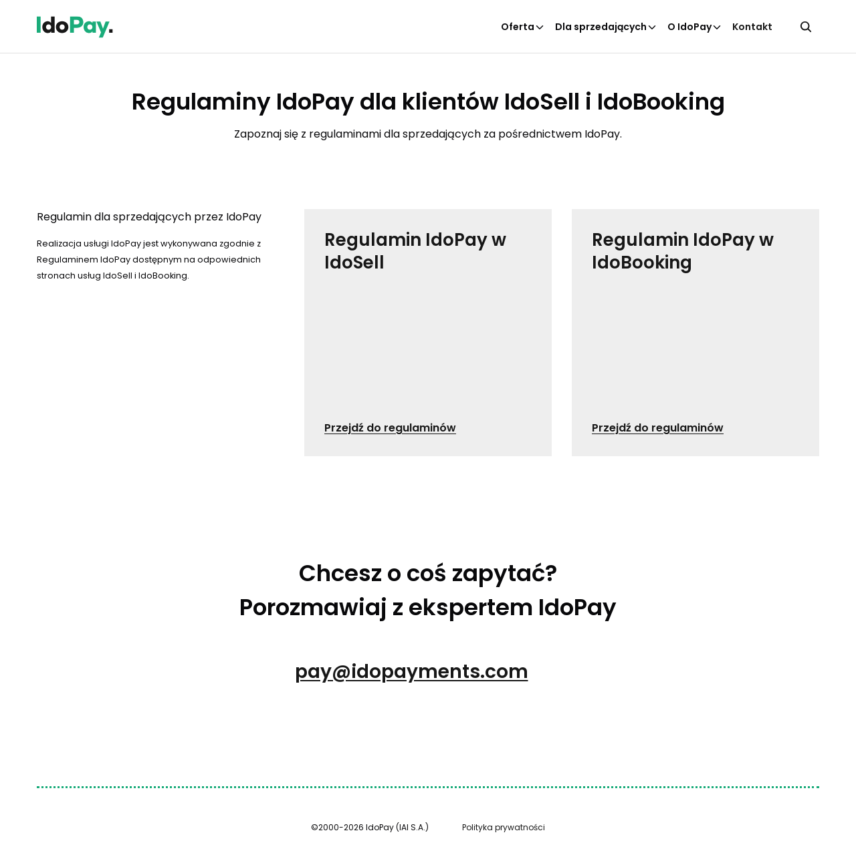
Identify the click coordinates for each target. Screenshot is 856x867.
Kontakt (752, 26)
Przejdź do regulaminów (390, 428)
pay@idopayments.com (411, 672)
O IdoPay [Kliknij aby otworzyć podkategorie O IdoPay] (694, 26)
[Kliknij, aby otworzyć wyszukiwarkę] (805, 26)
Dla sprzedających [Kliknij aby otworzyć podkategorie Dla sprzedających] (606, 26)
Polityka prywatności (503, 827)
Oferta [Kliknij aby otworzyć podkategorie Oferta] (523, 26)
